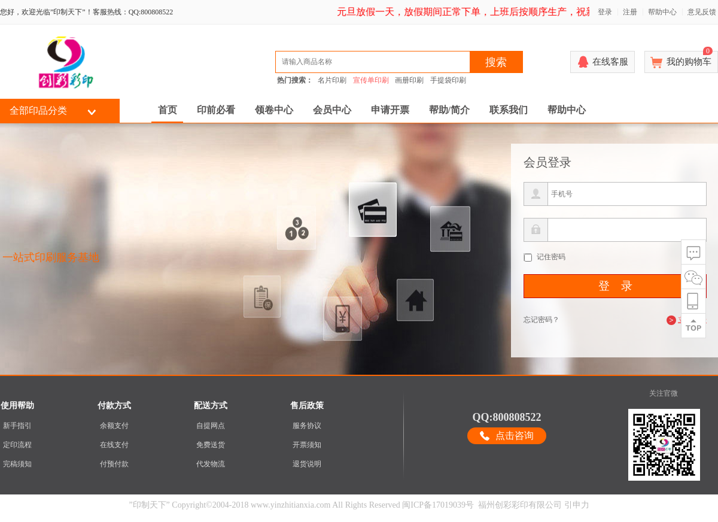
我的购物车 (690, 58)
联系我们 (508, 110)
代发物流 (210, 464)
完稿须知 (17, 464)
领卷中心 (274, 110)
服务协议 (307, 425)
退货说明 (307, 464)
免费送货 (210, 445)
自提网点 (210, 425)
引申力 (576, 504)
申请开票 (390, 110)
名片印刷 (332, 80)
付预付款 (114, 464)
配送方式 (210, 405)
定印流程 (17, 445)
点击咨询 (514, 435)
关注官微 (663, 393)
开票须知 (307, 445)
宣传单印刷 (371, 80)
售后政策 (307, 405)
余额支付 (114, 425)
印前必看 (216, 110)
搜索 (496, 62)
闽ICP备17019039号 (438, 504)
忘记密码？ (541, 319)
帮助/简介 (449, 110)
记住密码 (551, 257)
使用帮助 (17, 405)
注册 (630, 12)
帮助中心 (662, 12)
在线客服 (610, 61)
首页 (167, 110)
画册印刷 (409, 80)
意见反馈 (701, 12)
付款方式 (114, 405)
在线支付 (114, 445)
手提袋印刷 (448, 80)
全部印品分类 (38, 110)
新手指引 (17, 425)
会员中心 (332, 110)
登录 (605, 12)
